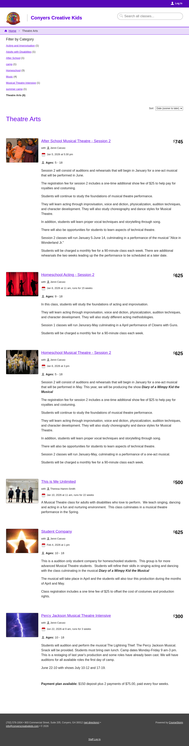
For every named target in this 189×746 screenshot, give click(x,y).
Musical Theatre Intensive (21, 82)
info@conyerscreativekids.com (22, 726)
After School (13, 57)
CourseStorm (176, 722)
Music (9, 76)
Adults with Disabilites (19, 51)
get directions (91, 722)
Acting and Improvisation (20, 45)
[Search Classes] (148, 16)
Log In (178, 3)
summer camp (14, 89)
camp (9, 64)
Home (12, 30)
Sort (151, 108)
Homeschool (13, 70)
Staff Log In (94, 739)
